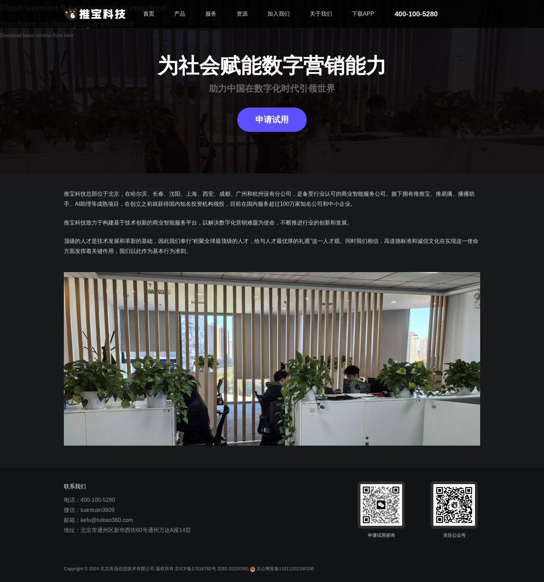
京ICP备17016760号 (195, 568)
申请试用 (272, 119)
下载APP (363, 14)
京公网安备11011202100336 (282, 568)
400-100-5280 (97, 500)
